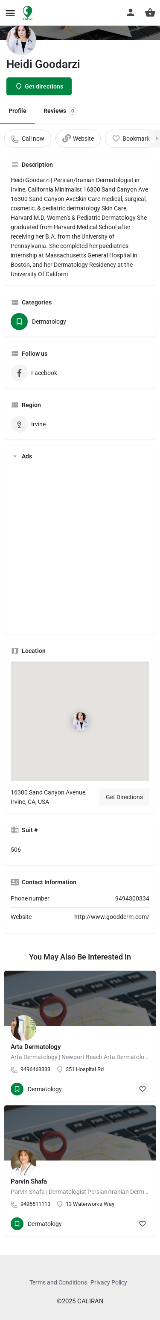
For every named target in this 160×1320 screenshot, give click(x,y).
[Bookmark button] (142, 1089)
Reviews (60, 111)
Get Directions (124, 797)
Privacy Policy (108, 1282)
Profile (17, 110)
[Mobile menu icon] (10, 13)
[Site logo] (28, 12)
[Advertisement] (80, 547)
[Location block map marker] (80, 721)
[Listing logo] (21, 40)
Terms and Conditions (58, 1282)
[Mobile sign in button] (130, 12)
